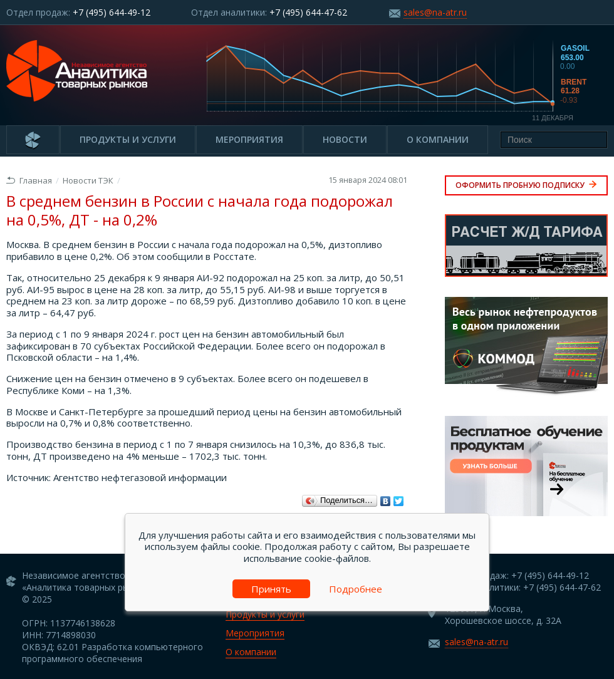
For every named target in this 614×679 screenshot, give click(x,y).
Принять (271, 589)
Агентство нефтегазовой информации (140, 477)
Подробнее (355, 589)
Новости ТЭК (88, 180)
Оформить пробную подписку (526, 185)
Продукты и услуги (128, 139)
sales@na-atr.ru (435, 12)
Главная (29, 180)
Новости (345, 139)
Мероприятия (249, 139)
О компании (438, 139)
